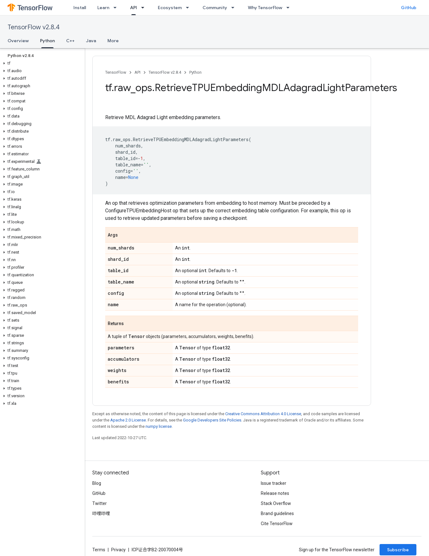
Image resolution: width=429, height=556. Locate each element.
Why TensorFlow (265, 7)
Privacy (118, 549)
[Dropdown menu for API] (144, 7)
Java (91, 40)
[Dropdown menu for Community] (234, 7)
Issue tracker (273, 483)
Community (215, 7)
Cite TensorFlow (277, 523)
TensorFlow (115, 72)
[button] (41, 63)
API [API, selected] (133, 7)
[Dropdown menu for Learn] (116, 7)
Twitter (99, 503)
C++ (70, 40)
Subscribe (398, 550)
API (137, 72)
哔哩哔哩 (101, 513)
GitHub (408, 7)
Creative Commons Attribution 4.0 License (263, 413)
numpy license (159, 426)
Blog (96, 483)
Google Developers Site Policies (212, 420)
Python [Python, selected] (47, 40)
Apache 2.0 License (128, 420)
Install (79, 7)
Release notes (275, 493)
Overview (18, 40)
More (113, 40)
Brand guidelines (277, 513)
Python (195, 72)
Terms (98, 549)
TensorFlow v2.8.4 (34, 27)
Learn (103, 7)
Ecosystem (170, 7)
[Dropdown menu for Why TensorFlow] (289, 7)
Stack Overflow (276, 503)
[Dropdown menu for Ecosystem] (189, 7)
